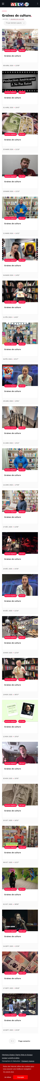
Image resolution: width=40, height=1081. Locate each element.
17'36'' (17, 485)
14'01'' (17, 275)
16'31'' (17, 820)
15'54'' (17, 737)
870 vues (22, 595)
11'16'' (17, 149)
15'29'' (17, 1030)
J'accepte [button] (20, 1077)
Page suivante (24, 1041)
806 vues (22, 637)
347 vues (22, 805)
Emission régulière (10, 50)
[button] (37, 3)
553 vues (22, 260)
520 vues (22, 511)
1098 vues (22, 931)
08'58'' (17, 904)
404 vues (22, 470)
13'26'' (16, 569)
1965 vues (22, 1015)
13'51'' (17, 401)
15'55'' (17, 778)
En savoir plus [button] (8, 1072)
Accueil (5, 19)
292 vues (22, 92)
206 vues (22, 218)
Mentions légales (8, 1055)
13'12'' (17, 443)
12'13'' (17, 191)
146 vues (22, 50)
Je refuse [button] (7, 1077)
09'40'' (17, 988)
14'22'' (17, 233)
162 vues (22, 134)
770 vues (22, 553)
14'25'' (16, 317)
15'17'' (16, 359)
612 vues (22, 344)
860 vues (22, 428)
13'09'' (17, 66)
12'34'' (17, 653)
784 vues (22, 763)
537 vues (22, 679)
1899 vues (22, 973)
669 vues (22, 386)
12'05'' (16, 527)
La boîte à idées (13, 1058)
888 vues (22, 889)
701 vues (22, 176)
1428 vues (22, 847)
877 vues (22, 721)
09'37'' (17, 695)
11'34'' (16, 611)
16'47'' (17, 108)
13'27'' (17, 862)
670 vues (22, 302)
